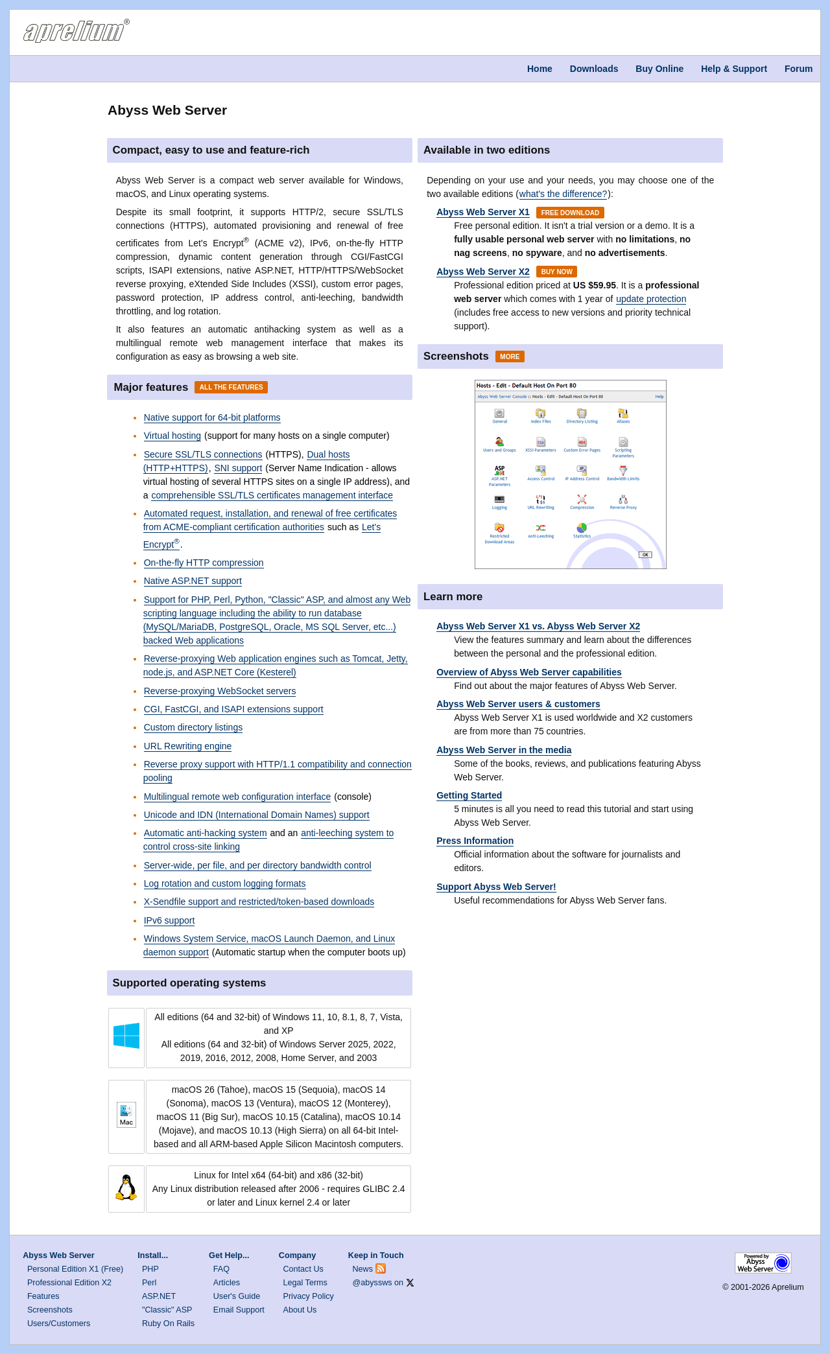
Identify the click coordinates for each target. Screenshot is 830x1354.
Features (43, 1296)
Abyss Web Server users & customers (518, 704)
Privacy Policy (308, 1296)
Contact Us (303, 1269)
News (363, 1269)
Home (539, 69)
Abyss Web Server (58, 1255)
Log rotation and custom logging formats (225, 883)
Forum (799, 69)
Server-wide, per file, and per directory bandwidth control (258, 865)
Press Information (475, 840)
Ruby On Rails (168, 1323)
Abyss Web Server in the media (503, 750)
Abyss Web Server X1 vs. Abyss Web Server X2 (538, 626)
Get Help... (229, 1255)
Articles (226, 1282)
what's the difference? (563, 194)
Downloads (594, 69)
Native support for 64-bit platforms (212, 417)
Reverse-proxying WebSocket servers (220, 691)
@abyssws (372, 1282)
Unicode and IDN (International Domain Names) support (257, 815)
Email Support (239, 1309)
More (509, 356)
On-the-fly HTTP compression (204, 562)
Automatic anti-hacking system (205, 833)
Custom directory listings (193, 727)
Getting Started (469, 795)
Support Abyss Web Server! (496, 886)
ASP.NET (159, 1296)
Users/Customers (58, 1323)
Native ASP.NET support (193, 581)
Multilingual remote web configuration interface (237, 796)
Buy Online (659, 69)
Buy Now (557, 271)
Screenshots (50, 1309)
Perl (149, 1282)
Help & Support (734, 69)
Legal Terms (305, 1282)
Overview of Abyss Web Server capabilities (529, 672)
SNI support (238, 468)
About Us (300, 1309)
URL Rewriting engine (188, 746)
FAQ (221, 1269)
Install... (152, 1255)
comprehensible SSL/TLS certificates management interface (272, 495)
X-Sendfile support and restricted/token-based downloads (259, 901)
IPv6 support (169, 920)
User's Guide (236, 1296)
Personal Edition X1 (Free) (75, 1269)
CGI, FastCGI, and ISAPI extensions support (234, 709)
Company (297, 1255)
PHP (150, 1269)
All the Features (231, 387)
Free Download (570, 212)
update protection (651, 299)
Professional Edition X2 (69, 1282)
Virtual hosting (172, 435)
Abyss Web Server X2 (483, 271)
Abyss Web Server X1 (483, 212)
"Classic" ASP (167, 1309)
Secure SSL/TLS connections (203, 454)
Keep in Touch (376, 1255)
